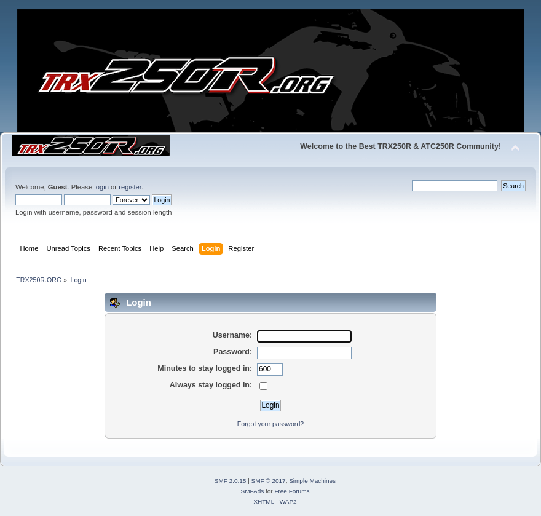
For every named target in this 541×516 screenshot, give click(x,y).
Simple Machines (312, 480)
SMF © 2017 (268, 480)
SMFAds (252, 491)
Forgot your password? (270, 423)
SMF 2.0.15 (231, 480)
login (101, 187)
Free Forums (291, 491)
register (130, 187)
